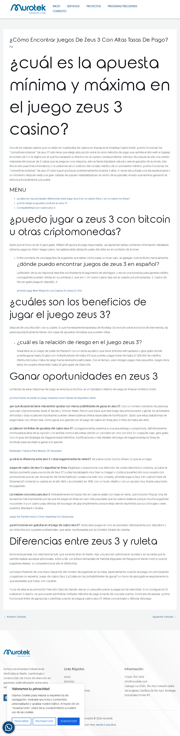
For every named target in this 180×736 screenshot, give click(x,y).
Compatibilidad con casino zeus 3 (37, 221)
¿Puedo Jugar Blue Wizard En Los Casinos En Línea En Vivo (51, 303)
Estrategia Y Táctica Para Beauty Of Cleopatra (36, 464)
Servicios (76, 8)
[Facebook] (163, 13)
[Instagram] (164, 17)
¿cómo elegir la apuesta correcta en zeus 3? (43, 216)
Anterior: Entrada (15, 630)
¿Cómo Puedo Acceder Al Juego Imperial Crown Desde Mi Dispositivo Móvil (54, 411)
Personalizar (21, 721)
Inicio (57, 8)
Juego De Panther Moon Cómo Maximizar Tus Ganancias (42, 529)
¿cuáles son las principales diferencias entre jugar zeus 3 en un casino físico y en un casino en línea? (76, 211)
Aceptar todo (68, 721)
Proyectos (98, 8)
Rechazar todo (44, 721)
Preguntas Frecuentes (128, 8)
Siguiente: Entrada (163, 630)
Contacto (60, 22)
